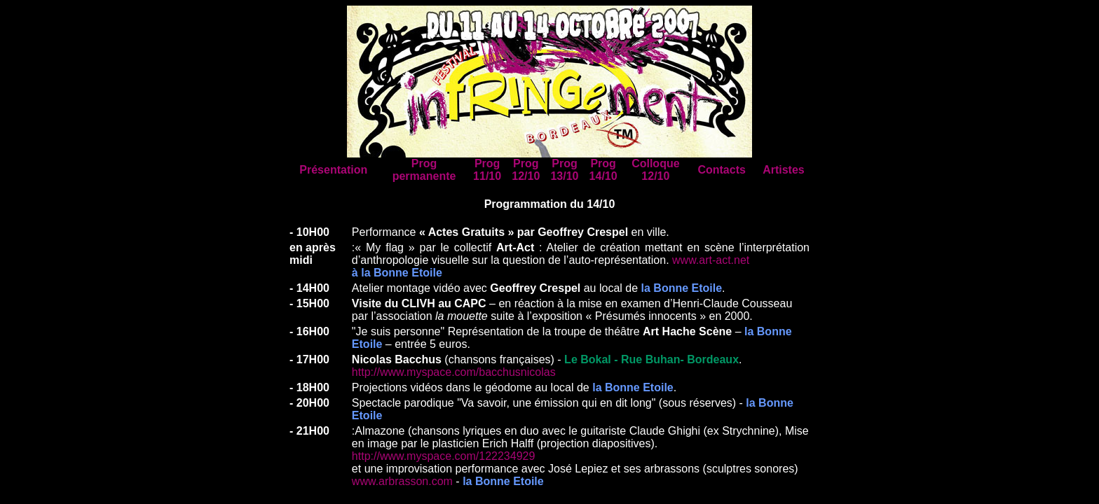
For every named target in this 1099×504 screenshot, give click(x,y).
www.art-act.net (710, 260)
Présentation (333, 170)
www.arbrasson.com (402, 481)
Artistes (784, 170)
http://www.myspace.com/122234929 (443, 456)
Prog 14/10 (603, 170)
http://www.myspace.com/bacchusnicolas (454, 372)
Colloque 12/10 (655, 170)
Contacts (721, 170)
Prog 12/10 (526, 170)
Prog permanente (424, 170)
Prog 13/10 (564, 170)
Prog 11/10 (487, 170)
